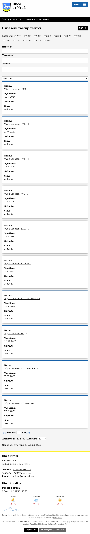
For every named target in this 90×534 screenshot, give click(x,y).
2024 (28, 40)
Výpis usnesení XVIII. (17, 124)
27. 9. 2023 (9, 411)
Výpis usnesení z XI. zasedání (21, 368)
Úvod (4, 19)
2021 (78, 36)
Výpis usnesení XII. (16, 333)
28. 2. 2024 (9, 306)
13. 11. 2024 (9, 97)
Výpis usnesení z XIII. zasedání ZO (24, 298)
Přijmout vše (31, 530)
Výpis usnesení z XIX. (17, 89)
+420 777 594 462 (22, 473)
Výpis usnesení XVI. (16, 194)
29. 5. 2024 (9, 236)
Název (6, 46)
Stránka (11, 432)
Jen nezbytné (46, 530)
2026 (48, 40)
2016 (28, 36)
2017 (38, 36)
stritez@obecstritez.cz (24, 476)
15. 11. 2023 (9, 376)
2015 (19, 36)
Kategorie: (7, 36)
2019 (58, 36)
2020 (68, 36)
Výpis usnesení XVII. (17, 159)
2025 (38, 40)
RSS (83, 28)
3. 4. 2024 (9, 271)
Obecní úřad (16, 19)
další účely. (57, 518)
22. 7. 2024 (9, 166)
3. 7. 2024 (9, 201)
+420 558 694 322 (22, 469)
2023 (17, 40)
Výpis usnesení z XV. (17, 228)
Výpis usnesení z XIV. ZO (19, 263)
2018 (48, 36)
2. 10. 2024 (9, 132)
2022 (7, 40)
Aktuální (8, 109)
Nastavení (60, 530)
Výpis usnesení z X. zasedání (21, 403)
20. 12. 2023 (10, 341)
